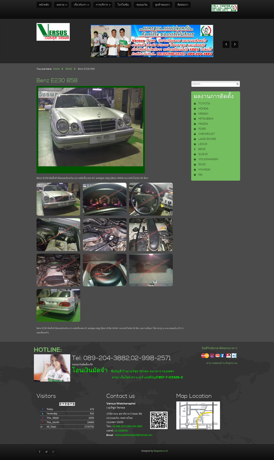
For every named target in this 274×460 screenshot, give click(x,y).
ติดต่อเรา (183, 4)
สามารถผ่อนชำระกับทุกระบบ (221, 363)
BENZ (69, 68)
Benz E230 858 (57, 80)
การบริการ (102, 4)
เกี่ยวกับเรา (80, 4)
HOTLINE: (48, 350)
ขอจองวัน (141, 4)
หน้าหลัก (44, 4)
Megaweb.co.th (161, 451)
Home (56, 68)
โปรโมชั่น (123, 4)
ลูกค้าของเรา (162, 4)
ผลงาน (60, 4)
